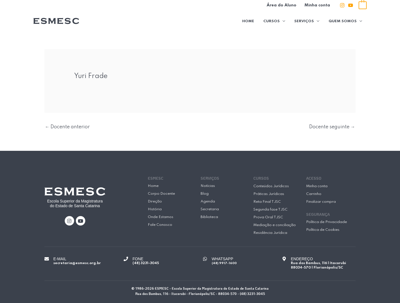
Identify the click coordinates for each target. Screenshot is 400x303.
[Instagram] (342, 5)
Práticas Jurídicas (268, 194)
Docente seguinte (332, 126)
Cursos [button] (273, 21)
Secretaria (210, 209)
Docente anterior (67, 126)
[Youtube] (350, 5)
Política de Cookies (322, 230)
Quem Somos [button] (343, 21)
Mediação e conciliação (274, 225)
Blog (205, 194)
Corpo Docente (161, 194)
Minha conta (318, 5)
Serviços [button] (305, 21)
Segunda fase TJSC (270, 209)
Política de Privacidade (326, 222)
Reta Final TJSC (267, 202)
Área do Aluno (283, 5)
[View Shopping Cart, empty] (363, 4)
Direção (155, 201)
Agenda (208, 201)
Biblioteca (209, 217)
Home (251, 21)
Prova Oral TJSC (268, 217)
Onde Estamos (160, 217)
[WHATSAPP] (205, 259)
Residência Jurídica (270, 233)
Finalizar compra (321, 202)
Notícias (208, 186)
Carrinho (313, 194)
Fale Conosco (160, 225)
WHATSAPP (222, 259)
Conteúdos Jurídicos (271, 186)
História (155, 209)
